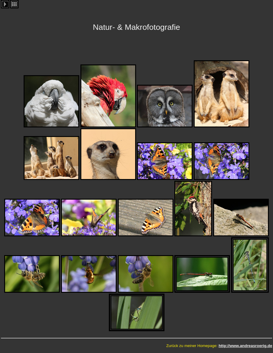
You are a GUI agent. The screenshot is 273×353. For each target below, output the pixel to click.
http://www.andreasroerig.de (245, 345)
